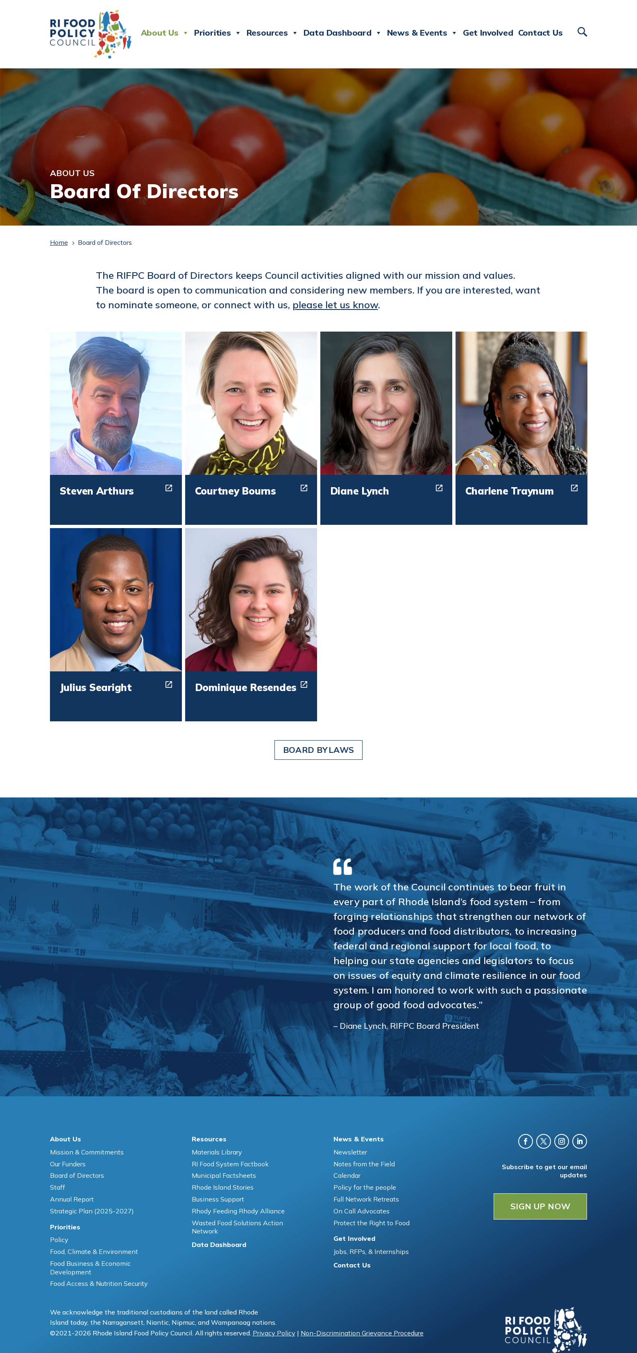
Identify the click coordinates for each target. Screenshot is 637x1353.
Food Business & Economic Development (90, 1267)
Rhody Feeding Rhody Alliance (238, 1211)
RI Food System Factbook (230, 1164)
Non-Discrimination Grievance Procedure (362, 1333)
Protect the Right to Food (371, 1223)
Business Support (218, 1199)
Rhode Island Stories (223, 1187)
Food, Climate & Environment (94, 1251)
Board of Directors (77, 1175)
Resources (273, 32)
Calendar (346, 1175)
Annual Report (72, 1199)
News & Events (422, 32)
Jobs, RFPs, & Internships (371, 1251)
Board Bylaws (318, 750)
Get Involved (488, 32)
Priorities (218, 32)
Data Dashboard (343, 32)
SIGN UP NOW (540, 1206)
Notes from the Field (364, 1164)
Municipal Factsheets (224, 1175)
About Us (165, 32)
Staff (57, 1187)
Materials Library (217, 1152)
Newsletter (350, 1152)
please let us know (335, 304)
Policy (59, 1240)
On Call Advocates (361, 1211)
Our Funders (68, 1164)
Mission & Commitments (87, 1152)
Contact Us (540, 32)
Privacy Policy (274, 1333)
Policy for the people (364, 1187)
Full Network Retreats (366, 1199)
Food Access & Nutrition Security (99, 1283)
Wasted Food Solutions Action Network (237, 1227)
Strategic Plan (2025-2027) (92, 1211)
